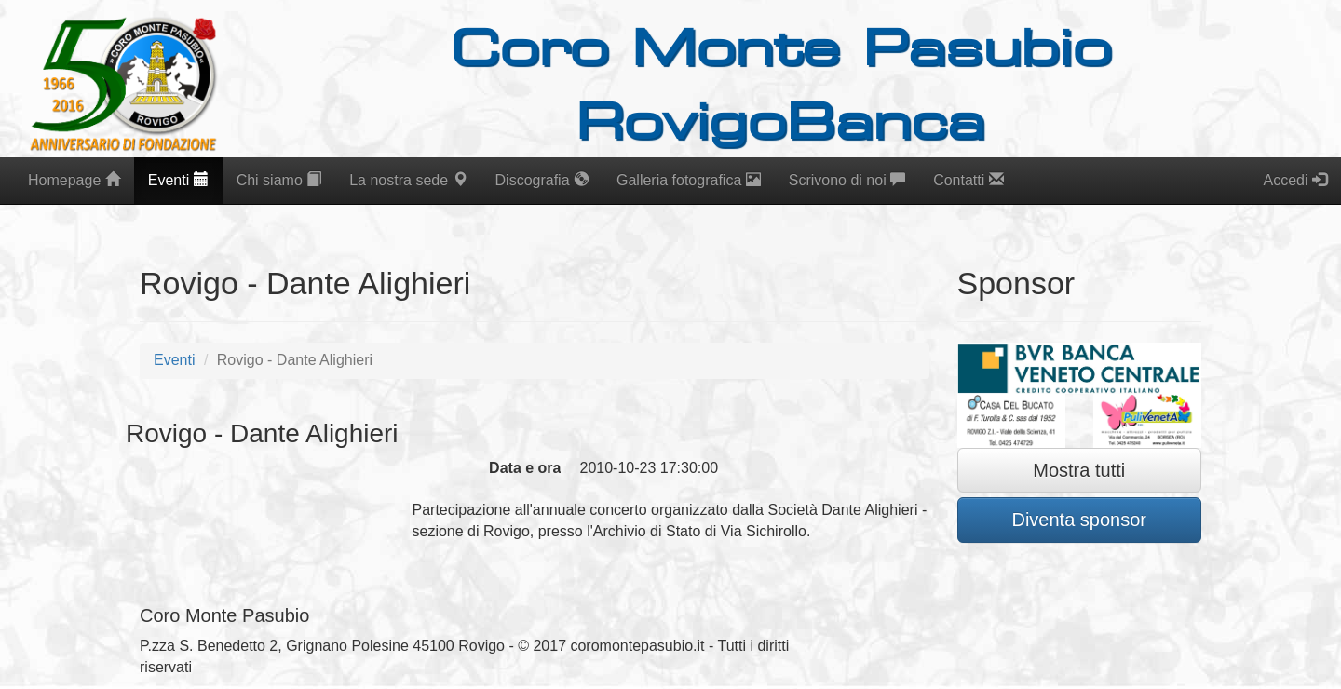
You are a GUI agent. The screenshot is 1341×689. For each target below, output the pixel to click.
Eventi (178, 180)
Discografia (542, 180)
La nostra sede (408, 180)
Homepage (74, 180)
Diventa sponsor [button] (1078, 519)
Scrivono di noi (847, 180)
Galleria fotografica (688, 180)
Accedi (1295, 180)
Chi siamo (279, 180)
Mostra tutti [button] (1079, 470)
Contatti (968, 180)
